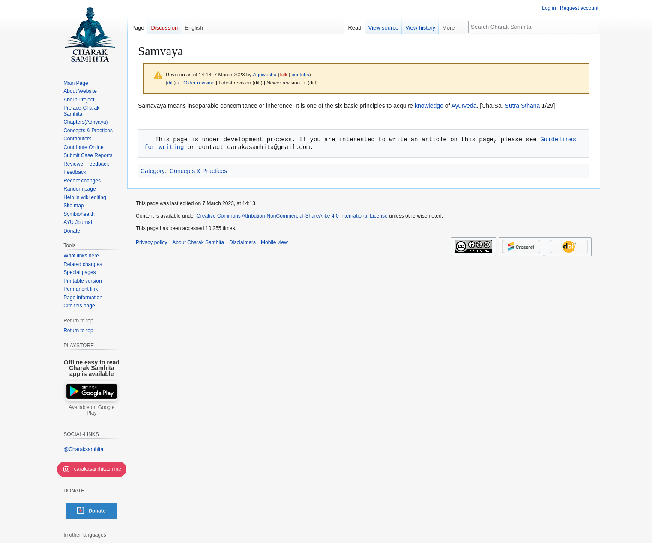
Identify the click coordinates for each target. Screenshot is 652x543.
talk (283, 74)
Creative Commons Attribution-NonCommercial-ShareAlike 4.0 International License (292, 216)
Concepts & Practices (198, 170)
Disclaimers (242, 242)
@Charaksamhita (83, 449)
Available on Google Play (91, 410)
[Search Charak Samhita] (533, 27)
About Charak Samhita (198, 242)
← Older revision (196, 82)
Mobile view (274, 242)
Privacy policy (151, 242)
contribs (300, 74)
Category (153, 170)
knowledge (429, 105)
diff (170, 82)
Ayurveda (464, 105)
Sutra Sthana (522, 105)
